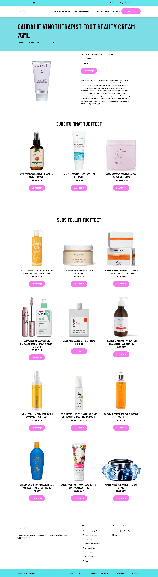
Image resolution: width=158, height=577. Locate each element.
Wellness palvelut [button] (83, 11)
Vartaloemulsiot (107, 54)
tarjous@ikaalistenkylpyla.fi (129, 3)
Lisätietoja (89, 71)
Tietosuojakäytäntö (121, 573)
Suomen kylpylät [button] (62, 11)
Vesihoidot (88, 539)
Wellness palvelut (91, 535)
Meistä (99, 11)
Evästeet (80, 573)
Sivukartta (135, 573)
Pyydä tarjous (131, 11)
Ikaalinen (115, 3)
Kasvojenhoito (90, 548)
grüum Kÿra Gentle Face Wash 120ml (79, 340)
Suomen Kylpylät (91, 531)
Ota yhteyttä (92, 573)
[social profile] (34, 3)
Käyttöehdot (105, 573)
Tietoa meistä (90, 552)
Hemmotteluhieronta (92, 544)
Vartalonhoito (95, 54)
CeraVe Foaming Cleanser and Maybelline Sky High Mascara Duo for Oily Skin (36, 343)
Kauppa (116, 11)
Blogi (107, 11)
